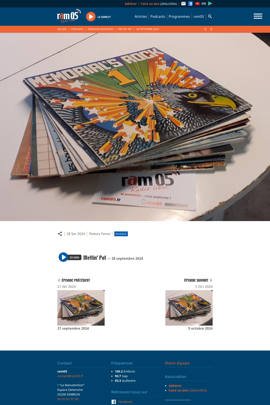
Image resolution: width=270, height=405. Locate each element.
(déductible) (159, 4)
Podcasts (157, 16)
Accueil (62, 29)
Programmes (179, 16)
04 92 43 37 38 (67, 399)
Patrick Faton (99, 233)
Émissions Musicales (101, 29)
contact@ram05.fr (70, 376)
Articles (141, 16)
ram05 (198, 16)
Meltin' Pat (125, 29)
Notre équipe (177, 363)
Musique (121, 233)
